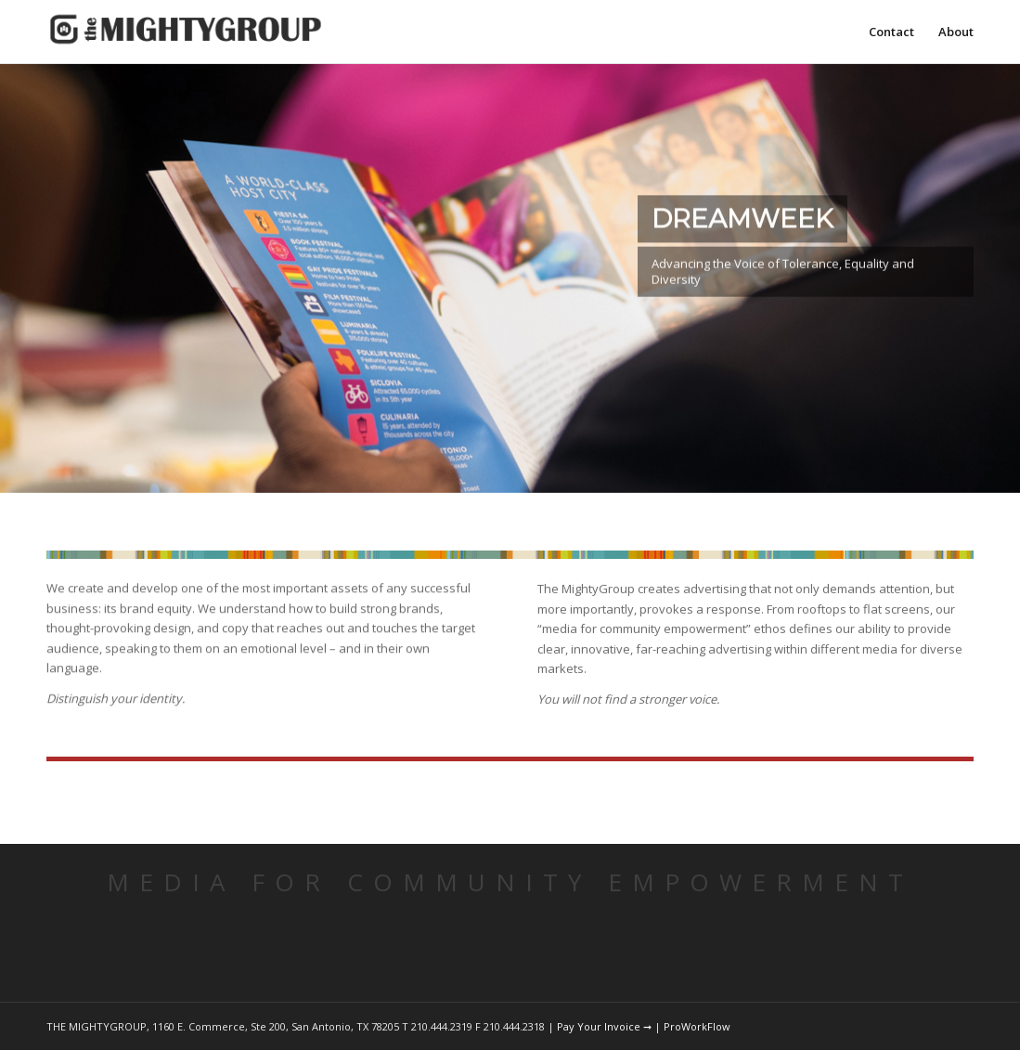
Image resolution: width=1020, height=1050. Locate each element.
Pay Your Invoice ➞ (604, 1026)
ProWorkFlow (697, 1026)
